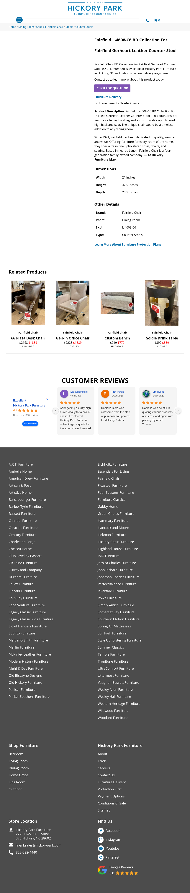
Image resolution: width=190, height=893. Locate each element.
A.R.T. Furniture (21, 464)
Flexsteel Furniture (112, 485)
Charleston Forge (22, 542)
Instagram (113, 839)
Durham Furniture (23, 577)
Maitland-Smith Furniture (28, 640)
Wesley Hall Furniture (114, 696)
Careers (104, 768)
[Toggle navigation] (19, 20)
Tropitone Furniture (113, 661)
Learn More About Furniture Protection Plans (127, 244)
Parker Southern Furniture (29, 696)
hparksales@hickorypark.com (38, 845)
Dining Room (19, 768)
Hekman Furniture (112, 535)
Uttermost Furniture (113, 675)
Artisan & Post (20, 485)
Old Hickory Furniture (25, 682)
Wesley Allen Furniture (115, 689)
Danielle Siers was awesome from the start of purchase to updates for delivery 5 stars (115, 414)
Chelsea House (20, 549)
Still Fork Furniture (112, 633)
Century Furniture (22, 535)
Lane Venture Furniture (27, 605)
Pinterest (112, 857)
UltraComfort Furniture (116, 668)
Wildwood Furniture (113, 711)
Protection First (110, 789)
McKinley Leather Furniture (30, 654)
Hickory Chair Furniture (116, 542)
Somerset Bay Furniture (116, 612)
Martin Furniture (21, 647)
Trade (102, 761)
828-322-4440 (26, 852)
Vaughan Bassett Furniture (118, 682)
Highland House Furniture (118, 549)
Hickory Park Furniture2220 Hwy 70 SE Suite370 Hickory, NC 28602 (33, 834)
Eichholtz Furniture (112, 464)
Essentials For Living (113, 471)
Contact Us (106, 775)
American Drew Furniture (28, 478)
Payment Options (111, 796)
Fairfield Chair (28, 332)
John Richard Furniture (115, 570)
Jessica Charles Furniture (117, 563)
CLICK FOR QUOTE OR (112, 88)
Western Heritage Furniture (119, 704)
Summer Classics (111, 647)
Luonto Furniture (22, 633)
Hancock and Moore (113, 528)
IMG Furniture (108, 556)
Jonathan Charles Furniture (119, 577)
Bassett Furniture (22, 514)
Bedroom (16, 754)
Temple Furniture (111, 654)
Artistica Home (20, 492)
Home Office (18, 775)
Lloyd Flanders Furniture (28, 626)
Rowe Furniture (110, 598)
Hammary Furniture (113, 521)
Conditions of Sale (112, 803)
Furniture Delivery (107, 97)
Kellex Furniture (21, 584)
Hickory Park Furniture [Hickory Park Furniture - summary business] (29, 405)
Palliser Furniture (22, 689)
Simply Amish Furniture (116, 605)
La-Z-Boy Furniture (23, 598)
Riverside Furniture (112, 591)
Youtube (112, 848)
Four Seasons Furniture (116, 492)
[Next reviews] (178, 411)
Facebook (113, 830)
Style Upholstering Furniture (120, 640)
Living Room (18, 761)
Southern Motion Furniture (119, 619)
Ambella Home (20, 471)
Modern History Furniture (28, 661)
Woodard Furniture (113, 718)
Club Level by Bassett (25, 556)
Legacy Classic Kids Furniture (31, 619)
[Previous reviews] (56, 411)
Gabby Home (108, 506)
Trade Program (131, 103)
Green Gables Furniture (116, 514)
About (102, 754)
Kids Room (17, 782)
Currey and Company (25, 570)
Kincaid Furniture (22, 591)
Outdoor (15, 789)
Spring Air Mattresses (114, 626)
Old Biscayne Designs (25, 675)
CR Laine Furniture (23, 563)
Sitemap (104, 810)
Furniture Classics (111, 499)
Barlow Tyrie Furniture (26, 506)
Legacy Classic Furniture (27, 612)
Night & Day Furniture (26, 668)
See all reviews (30, 424)
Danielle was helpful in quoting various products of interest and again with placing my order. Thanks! (157, 416)
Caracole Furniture (23, 528)
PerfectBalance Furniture (117, 584)
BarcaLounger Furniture (27, 499)
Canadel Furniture (23, 521)
